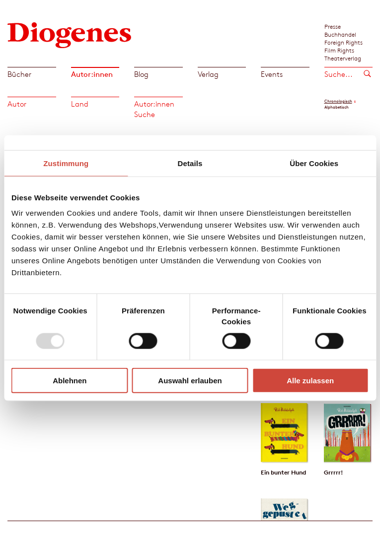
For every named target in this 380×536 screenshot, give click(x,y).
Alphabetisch (336, 107)
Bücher (19, 74)
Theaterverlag (342, 58)
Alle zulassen (310, 380)
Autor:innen (92, 74)
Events (272, 74)
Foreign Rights (343, 42)
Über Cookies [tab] (314, 163)
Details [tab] (190, 163)
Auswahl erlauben (190, 380)
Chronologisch (338, 101)
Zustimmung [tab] (65, 163)
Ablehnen (69, 380)
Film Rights (339, 50)
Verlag (208, 74)
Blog (141, 74)
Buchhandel (340, 34)
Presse (332, 26)
